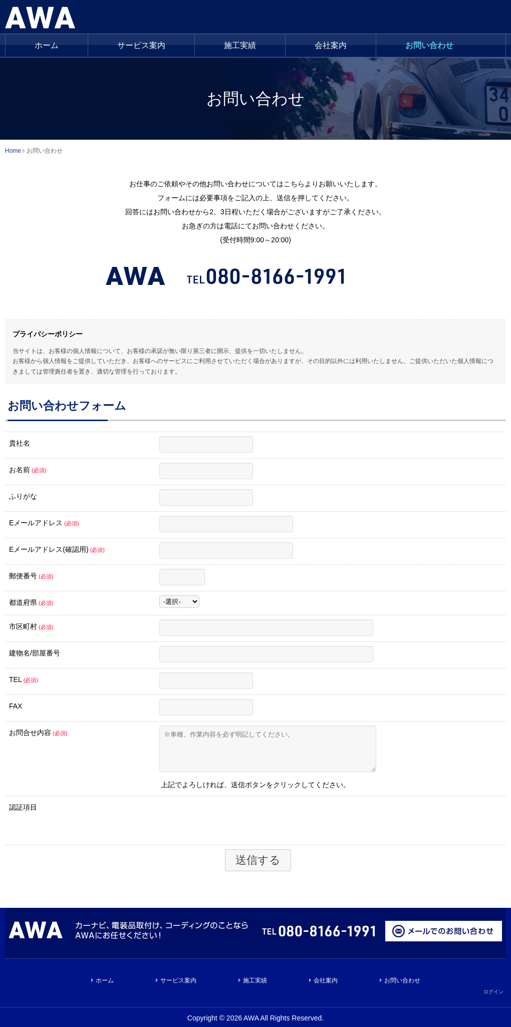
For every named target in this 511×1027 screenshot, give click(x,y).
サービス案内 (141, 45)
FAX (15, 706)
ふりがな (23, 496)
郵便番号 (31, 576)
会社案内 (331, 45)
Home (13, 150)
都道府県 (31, 602)
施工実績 (255, 987)
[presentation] (235, 827)
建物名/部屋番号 (34, 653)
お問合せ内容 (38, 733)
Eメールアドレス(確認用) (57, 549)
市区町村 (31, 626)
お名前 (27, 470)
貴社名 (19, 443)
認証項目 (23, 815)
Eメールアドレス (44, 523)
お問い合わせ (429, 45)
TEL (23, 679)
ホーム (47, 45)
